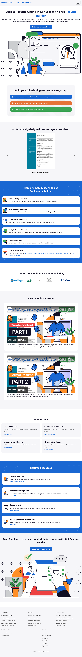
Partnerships (45, 633)
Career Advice (5, 635)
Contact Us (45, 638)
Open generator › (49, 434)
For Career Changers (61, 620)
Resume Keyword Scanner (8, 620)
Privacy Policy (45, 641)
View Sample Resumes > (17, 481)
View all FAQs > (15, 510)
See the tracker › (49, 450)
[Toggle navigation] (78, 3)
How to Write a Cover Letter (63, 615)
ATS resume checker (31, 253)
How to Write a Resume (34, 623)
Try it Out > (13, 524)
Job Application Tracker (7, 625)
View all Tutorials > (16, 496)
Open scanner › (8, 447)
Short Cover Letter (61, 623)
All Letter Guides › (60, 625)
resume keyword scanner (60, 253)
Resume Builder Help (34, 620)
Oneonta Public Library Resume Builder (16, 2)
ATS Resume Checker (7, 615)
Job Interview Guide (6, 633)
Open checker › (8, 434)
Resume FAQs (32, 625)
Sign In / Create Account (48, 646)
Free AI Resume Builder (34, 615)
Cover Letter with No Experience (64, 618)
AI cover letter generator (45, 253)
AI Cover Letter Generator (8, 618)
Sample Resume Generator (8, 623)
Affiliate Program (46, 635)
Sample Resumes (33, 618)
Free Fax (44, 643)
